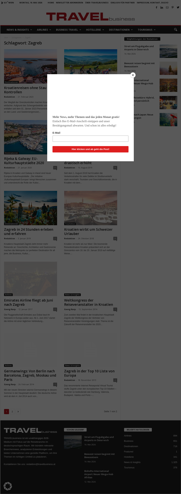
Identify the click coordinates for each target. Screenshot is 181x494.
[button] (8, 486)
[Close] (133, 75)
